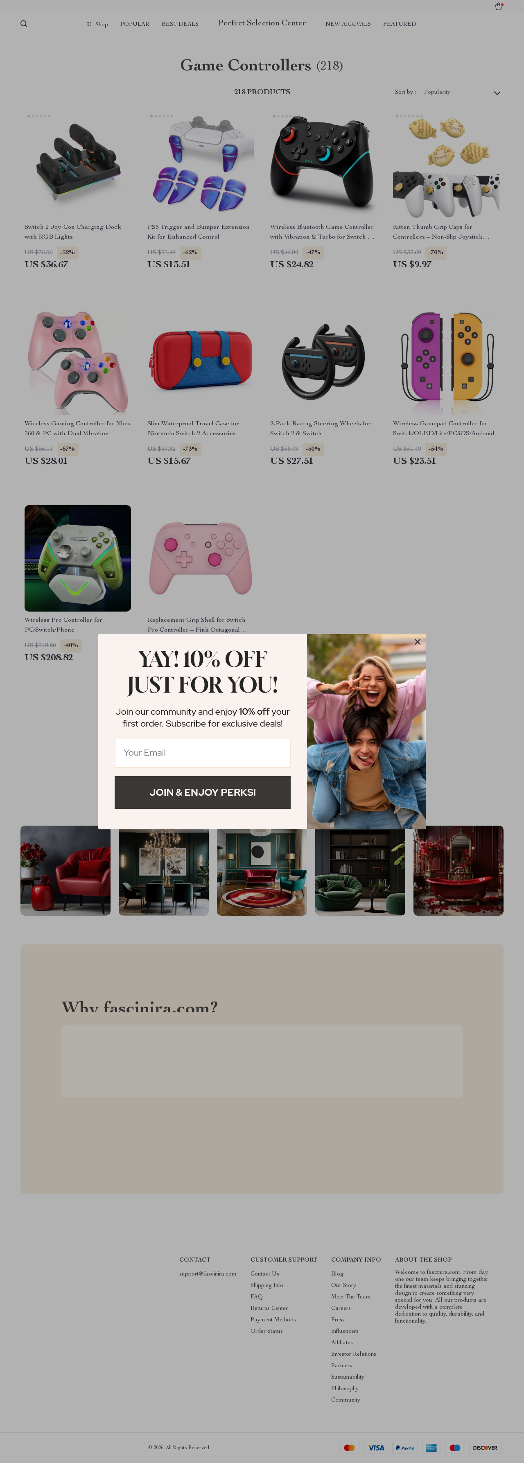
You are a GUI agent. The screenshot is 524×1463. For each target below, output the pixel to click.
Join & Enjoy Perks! (202, 792)
